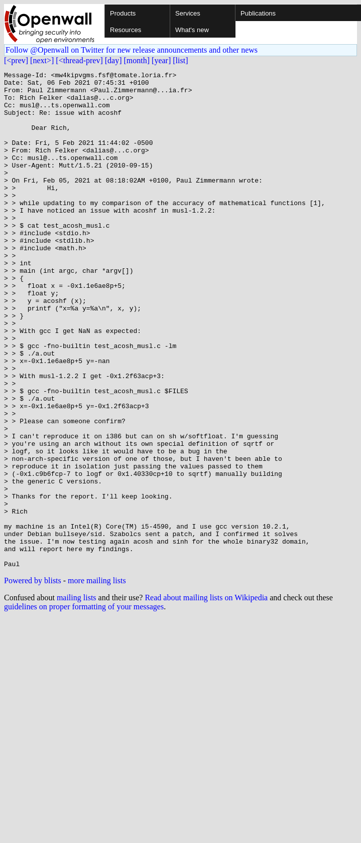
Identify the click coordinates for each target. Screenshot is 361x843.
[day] (113, 60)
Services (187, 13)
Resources (125, 30)
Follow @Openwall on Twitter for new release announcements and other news (132, 50)
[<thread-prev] (79, 60)
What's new (192, 30)
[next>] (42, 60)
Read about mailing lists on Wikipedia (206, 697)
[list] (180, 60)
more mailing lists (97, 680)
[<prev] (16, 60)
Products (123, 13)
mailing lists (76, 697)
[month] (137, 60)
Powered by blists (32, 680)
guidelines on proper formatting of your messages (84, 706)
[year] (161, 60)
